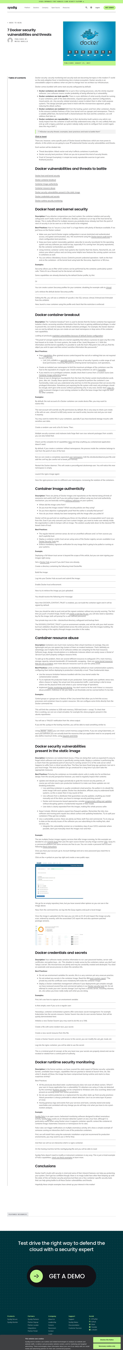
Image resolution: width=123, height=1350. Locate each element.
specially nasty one (68, 360)
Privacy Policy (51, 1338)
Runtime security (59, 1089)
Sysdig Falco (40, 1116)
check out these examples (62, 1157)
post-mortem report (98, 978)
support (71, 1319)
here (70, 442)
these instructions (50, 846)
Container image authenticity (46, 184)
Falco (49, 1118)
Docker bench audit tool (100, 237)
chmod (108, 287)
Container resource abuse (45, 188)
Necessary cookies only (107, 1331)
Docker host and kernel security (47, 175)
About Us (51, 1319)
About (65, 1338)
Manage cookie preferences (34, 1346)
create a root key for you (78, 614)
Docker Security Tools (47, 541)
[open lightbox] (59, 880)
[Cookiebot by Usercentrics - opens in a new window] (12, 1346)
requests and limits (69, 736)
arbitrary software (72, 500)
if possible (102, 370)
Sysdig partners (33, 1319)
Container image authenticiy (50, 375)
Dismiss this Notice (107, 1325)
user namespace (76, 457)
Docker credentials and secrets (47, 196)
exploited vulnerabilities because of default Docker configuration (77, 336)
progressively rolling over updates (98, 801)
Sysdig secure (12, 1319)
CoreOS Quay (52, 841)
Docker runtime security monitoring (48, 201)
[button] (27, 7)
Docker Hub (44, 562)
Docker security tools (96, 986)
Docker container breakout (45, 180)
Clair (106, 841)
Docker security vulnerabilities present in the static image (57, 192)
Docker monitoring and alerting (60, 687)
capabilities (47, 355)
